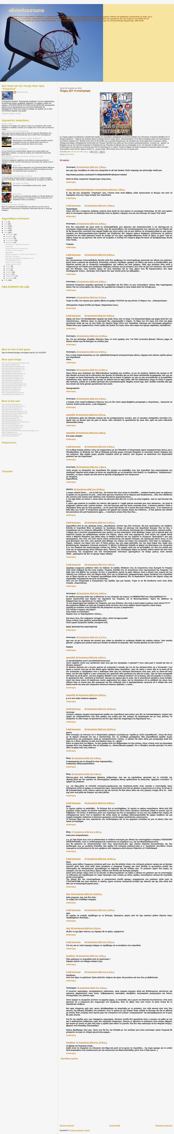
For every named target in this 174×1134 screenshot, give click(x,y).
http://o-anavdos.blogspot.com (12, 427)
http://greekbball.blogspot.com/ (12, 377)
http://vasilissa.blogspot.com (11, 389)
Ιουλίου (8, 266)
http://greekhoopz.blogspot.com (13, 378)
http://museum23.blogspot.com (12, 425)
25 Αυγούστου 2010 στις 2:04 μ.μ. (91, 399)
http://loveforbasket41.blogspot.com (14, 384)
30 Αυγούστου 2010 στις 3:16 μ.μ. (92, 988)
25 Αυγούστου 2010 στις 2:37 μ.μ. (91, 415)
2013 (6, 226)
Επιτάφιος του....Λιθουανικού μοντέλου (17, 244)
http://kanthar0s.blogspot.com (12, 380)
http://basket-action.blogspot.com (13, 370)
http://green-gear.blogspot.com (12, 416)
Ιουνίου (8, 268)
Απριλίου (9, 272)
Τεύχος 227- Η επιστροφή (13, 262)
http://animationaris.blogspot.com (13, 368)
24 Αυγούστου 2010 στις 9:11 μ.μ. (91, 297)
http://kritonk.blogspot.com (11, 423)
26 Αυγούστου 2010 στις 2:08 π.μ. (91, 593)
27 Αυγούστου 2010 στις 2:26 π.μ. (87, 832)
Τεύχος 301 (17, 165)
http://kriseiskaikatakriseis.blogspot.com (15, 422)
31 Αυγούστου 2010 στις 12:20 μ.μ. (91, 1042)
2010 (6, 232)
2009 (6, 280)
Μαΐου (8, 270)
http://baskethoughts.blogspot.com (14, 373)
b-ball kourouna (73, 206)
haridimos (70, 956)
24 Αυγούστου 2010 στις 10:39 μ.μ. (91, 336)
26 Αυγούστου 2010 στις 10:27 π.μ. (100, 729)
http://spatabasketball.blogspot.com (14, 385)
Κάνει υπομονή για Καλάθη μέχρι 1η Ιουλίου (17, 176)
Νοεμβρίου (9, 236)
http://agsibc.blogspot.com (11, 364)
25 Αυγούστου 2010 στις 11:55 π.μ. (92, 370)
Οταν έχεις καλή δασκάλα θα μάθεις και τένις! (19, 258)
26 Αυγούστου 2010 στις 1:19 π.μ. (100, 522)
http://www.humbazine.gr (10, 436)
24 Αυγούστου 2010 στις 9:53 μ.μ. (100, 316)
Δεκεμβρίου (10, 234)
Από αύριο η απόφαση (12, 256)
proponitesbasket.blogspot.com (12, 394)
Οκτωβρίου (10, 238)
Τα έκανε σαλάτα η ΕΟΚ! (13, 264)
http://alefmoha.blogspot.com (12, 404)
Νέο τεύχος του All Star (21, 183)
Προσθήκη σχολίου (69, 1059)
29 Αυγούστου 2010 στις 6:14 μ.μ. (100, 972)
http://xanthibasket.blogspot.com (13, 392)
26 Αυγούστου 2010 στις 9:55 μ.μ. (100, 803)
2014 (6, 224)
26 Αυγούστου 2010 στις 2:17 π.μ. (91, 637)
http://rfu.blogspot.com (9, 432)
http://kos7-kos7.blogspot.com (12, 382)
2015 (6, 222)
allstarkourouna (26, 10)
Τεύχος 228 (8, 246)
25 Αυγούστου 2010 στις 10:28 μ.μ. (89, 489)
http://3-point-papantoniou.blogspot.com (16, 363)
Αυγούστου (10, 242)
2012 (6, 228)
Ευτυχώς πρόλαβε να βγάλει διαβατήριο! (27, 138)
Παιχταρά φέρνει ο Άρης (12, 260)
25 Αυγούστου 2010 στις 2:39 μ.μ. (91, 433)
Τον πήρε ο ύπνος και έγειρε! (14, 250)
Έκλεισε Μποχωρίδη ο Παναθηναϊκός (15, 149)
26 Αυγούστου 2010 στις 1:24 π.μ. (100, 564)
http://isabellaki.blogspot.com (12, 420)
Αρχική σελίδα (114, 1125)
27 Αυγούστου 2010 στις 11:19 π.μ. (100, 859)
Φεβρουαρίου (10, 276)
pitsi (68, 894)
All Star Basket (69, 154)
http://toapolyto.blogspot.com (12, 434)
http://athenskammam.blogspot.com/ (14, 411)
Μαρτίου (9, 274)
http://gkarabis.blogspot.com (11, 415)
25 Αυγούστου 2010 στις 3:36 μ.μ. (100, 447)
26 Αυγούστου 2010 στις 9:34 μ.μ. (87, 774)
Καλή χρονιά (17, 194)
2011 (6, 230)
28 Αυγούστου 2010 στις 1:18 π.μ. (100, 910)
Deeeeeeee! (9, 252)
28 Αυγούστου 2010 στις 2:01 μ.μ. (86, 928)
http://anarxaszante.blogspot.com (13, 406)
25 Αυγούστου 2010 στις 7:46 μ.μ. (91, 467)
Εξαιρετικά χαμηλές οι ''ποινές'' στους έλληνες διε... (21, 254)
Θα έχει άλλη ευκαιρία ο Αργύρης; (13, 204)
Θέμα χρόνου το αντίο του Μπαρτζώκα (15, 131)
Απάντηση (71, 182)
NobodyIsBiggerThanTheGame (80, 190)
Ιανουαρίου (10, 278)
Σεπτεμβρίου (10, 240)
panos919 (70, 415)
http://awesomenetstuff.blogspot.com (14, 413)
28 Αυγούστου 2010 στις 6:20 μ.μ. (100, 942)
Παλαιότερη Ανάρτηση (163, 1125)
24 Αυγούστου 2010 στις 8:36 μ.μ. (91, 224)
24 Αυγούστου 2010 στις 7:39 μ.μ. (110, 190)
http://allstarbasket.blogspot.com (13, 366)
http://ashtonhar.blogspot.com (12, 409)
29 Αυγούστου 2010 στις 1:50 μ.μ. (91, 956)
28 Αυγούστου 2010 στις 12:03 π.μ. (86, 894)
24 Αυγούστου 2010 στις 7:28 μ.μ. (91, 167)
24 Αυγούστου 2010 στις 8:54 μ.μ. (100, 255)
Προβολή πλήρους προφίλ (11, 113)
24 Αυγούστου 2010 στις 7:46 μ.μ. (100, 206)
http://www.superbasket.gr (11, 391)
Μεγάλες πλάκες (7, 124)
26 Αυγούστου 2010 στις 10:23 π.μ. (100, 709)
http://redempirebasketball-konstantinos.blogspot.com (20, 430)
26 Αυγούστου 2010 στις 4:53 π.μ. (91, 657)
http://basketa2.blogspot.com (12, 371)
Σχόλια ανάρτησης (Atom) (80, 1130)
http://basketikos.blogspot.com (12, 375)
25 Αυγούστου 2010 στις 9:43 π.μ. (91, 352)
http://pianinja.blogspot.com (11, 429)
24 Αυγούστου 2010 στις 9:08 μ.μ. (91, 281)
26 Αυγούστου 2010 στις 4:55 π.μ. (91, 695)
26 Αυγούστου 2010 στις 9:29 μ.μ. (87, 758)
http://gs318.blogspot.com (11, 418)
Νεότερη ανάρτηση (67, 1125)
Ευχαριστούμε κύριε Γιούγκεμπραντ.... (17, 248)
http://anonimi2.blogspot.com (12, 408)
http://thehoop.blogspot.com (11, 387)
